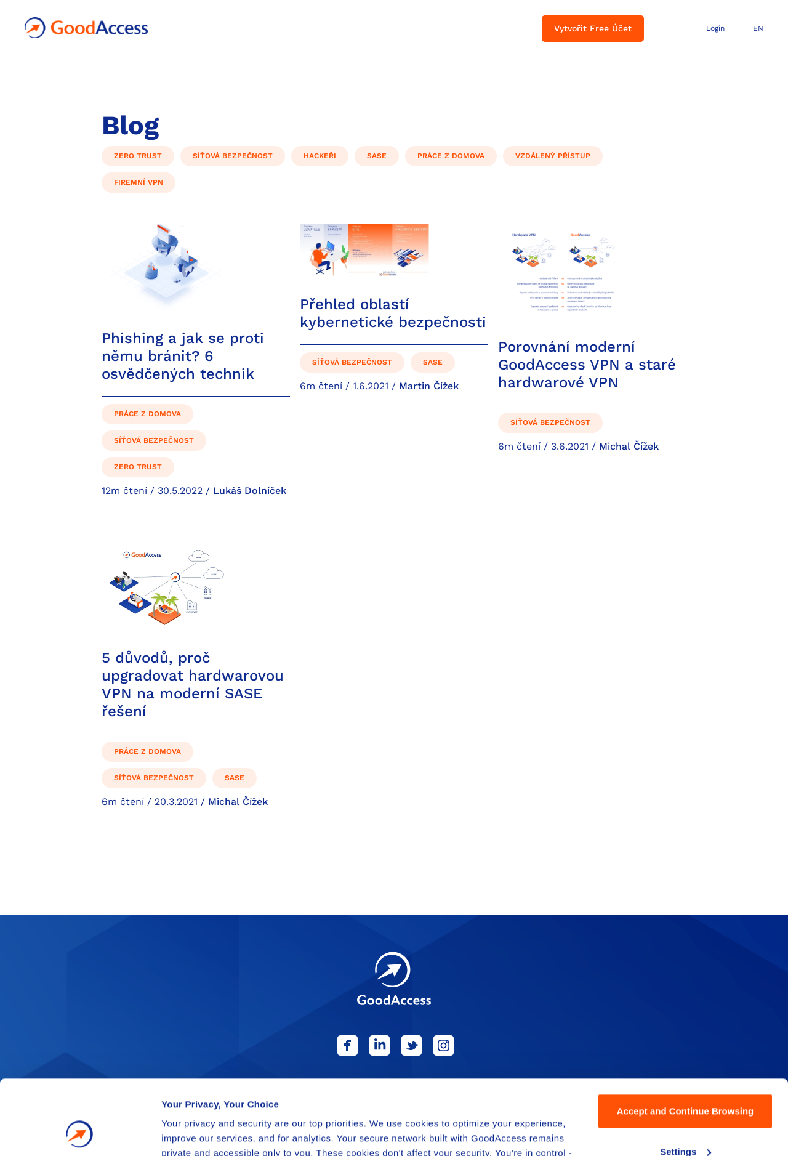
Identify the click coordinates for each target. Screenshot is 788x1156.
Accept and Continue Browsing (685, 1041)
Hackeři (320, 156)
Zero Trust (138, 156)
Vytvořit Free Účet (593, 28)
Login (715, 28)
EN (758, 28)
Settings (685, 1081)
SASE (377, 156)
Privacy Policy (459, 1098)
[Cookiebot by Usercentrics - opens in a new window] (80, 1132)
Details (176, 1131)
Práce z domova (450, 156)
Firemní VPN (138, 182)
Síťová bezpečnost (233, 156)
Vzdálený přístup (552, 156)
